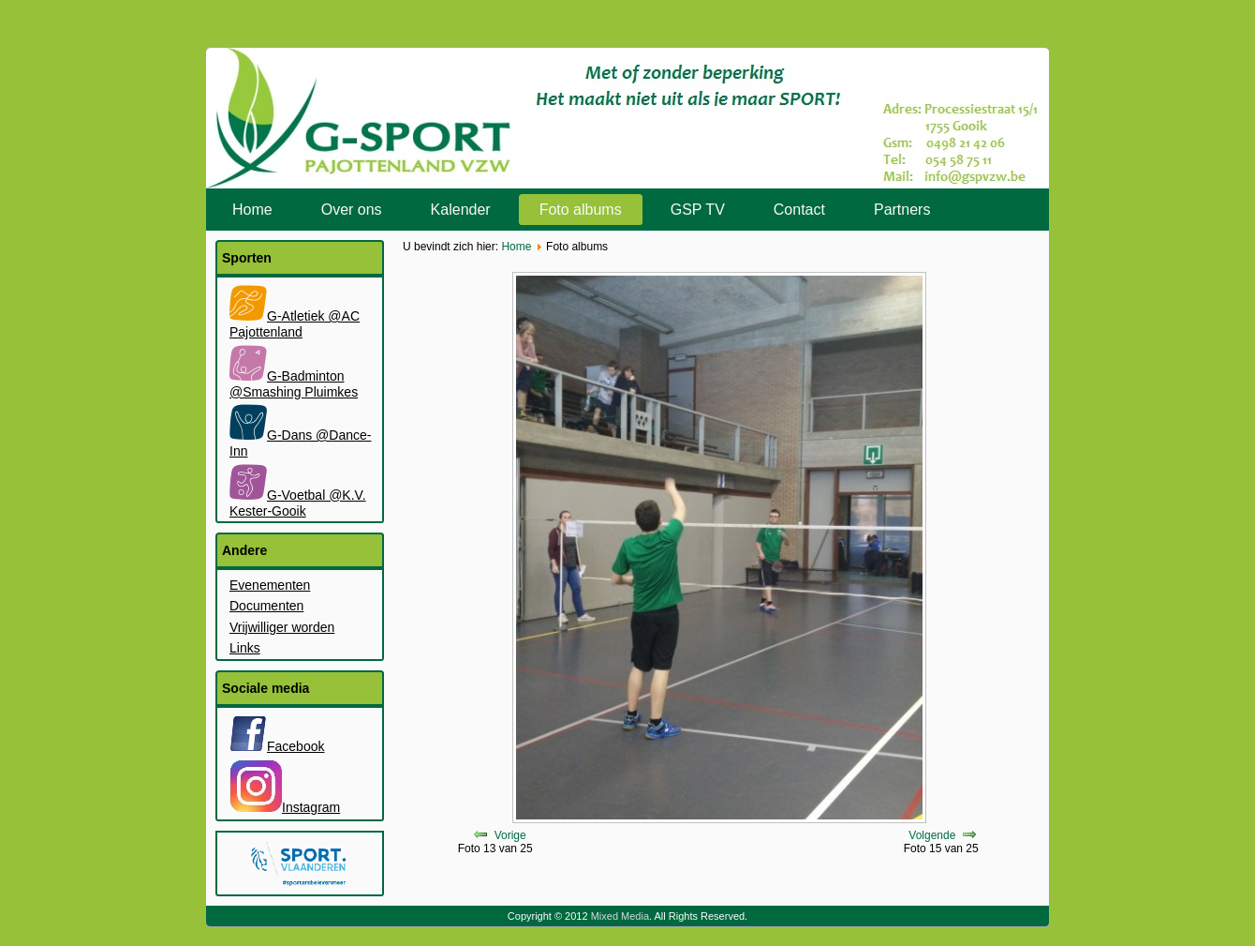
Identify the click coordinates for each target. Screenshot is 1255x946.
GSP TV (698, 210)
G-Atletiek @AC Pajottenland (294, 323)
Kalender (461, 210)
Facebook (276, 746)
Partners (902, 210)
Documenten (266, 605)
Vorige (510, 835)
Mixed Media (620, 916)
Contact (799, 210)
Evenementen (269, 585)
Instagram (284, 807)
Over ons (351, 210)
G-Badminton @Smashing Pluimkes (293, 383)
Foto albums (580, 210)
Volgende (931, 835)
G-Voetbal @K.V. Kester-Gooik (297, 503)
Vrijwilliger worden (281, 627)
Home (252, 210)
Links (244, 647)
